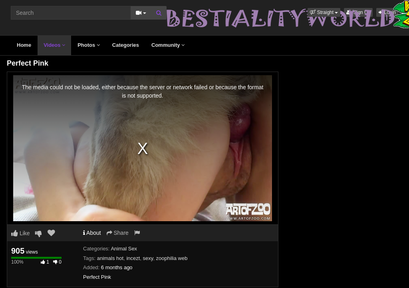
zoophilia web (172, 258)
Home (24, 45)
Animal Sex (124, 249)
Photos (88, 45)
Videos (54, 45)
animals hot (110, 258)
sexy (148, 258)
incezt (133, 258)
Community (168, 45)
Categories (125, 45)
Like (20, 233)
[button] (324, 12)
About (92, 233)
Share (118, 233)
